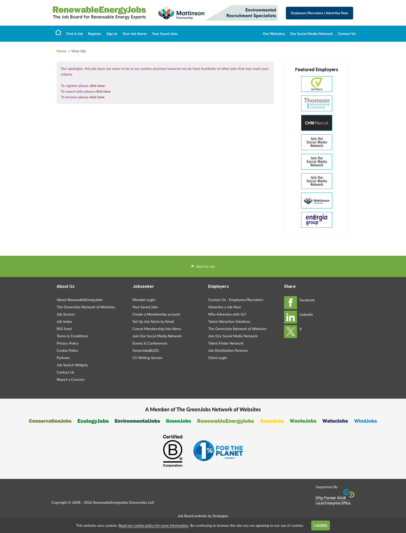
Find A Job (74, 33)
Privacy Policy (67, 343)
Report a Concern (71, 379)
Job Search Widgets (72, 365)
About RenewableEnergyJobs (80, 299)
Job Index (64, 321)
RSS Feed (64, 328)
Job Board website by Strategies (203, 516)
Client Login (217, 357)
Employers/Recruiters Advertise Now (319, 13)
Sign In (111, 33)
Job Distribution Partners (228, 350)
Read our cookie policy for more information (153, 525)
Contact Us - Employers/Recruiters (235, 299)
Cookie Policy (67, 350)
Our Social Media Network (311, 33)
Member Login (144, 299)
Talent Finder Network (226, 343)
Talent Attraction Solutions (229, 321)
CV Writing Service (148, 357)
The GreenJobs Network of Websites (86, 307)
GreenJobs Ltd (141, 502)
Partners (63, 357)
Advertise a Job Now (224, 307)
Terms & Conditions (72, 336)
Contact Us (347, 33)
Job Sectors (66, 314)
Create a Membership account (156, 314)
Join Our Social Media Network (157, 336)
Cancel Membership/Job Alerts (157, 328)
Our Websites (274, 33)
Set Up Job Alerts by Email (153, 321)
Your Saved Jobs (165, 33)
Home (58, 32)
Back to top (206, 266)
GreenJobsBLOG (146, 350)
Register (94, 33)
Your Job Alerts (134, 33)
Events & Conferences (150, 343)
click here (97, 85)
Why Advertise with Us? (227, 314)
